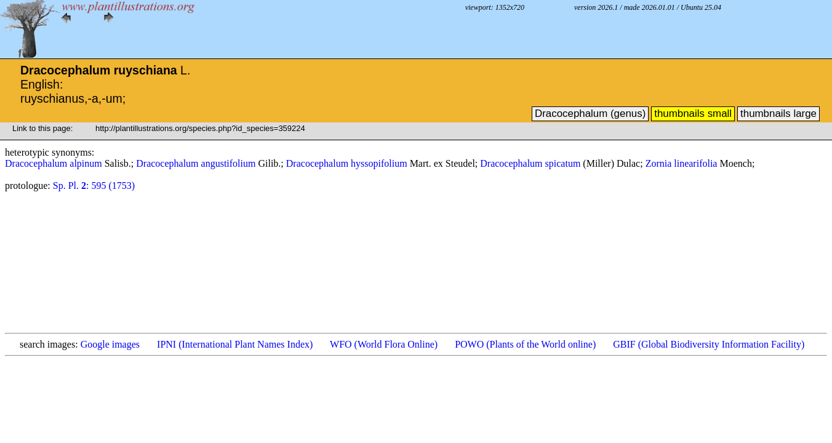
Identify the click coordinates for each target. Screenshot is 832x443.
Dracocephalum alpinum (55, 163)
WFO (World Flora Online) (384, 344)
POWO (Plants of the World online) (525, 344)
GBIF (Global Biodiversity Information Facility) (708, 344)
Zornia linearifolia (683, 163)
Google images (110, 344)
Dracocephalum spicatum (531, 163)
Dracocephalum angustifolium (197, 163)
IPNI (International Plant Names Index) (235, 344)
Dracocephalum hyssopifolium (348, 163)
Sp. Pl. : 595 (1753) (94, 185)
